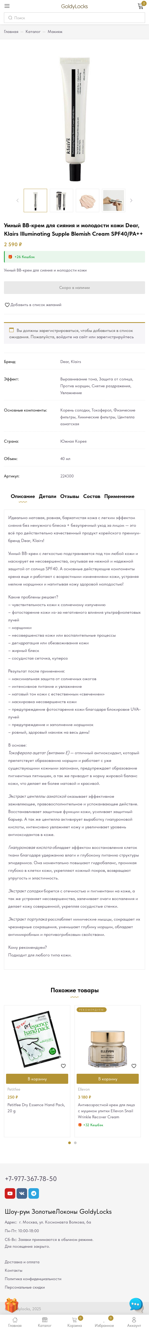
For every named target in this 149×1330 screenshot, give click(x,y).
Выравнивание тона (78, 378)
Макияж (55, 31)
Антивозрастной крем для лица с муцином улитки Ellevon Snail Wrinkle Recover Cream (106, 1110)
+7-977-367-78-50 (31, 1179)
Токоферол (101, 410)
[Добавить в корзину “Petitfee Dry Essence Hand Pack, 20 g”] (37, 1079)
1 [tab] (69, 1143)
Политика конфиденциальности (33, 1278)
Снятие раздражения (111, 385)
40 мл (65, 458)
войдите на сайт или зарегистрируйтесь (95, 336)
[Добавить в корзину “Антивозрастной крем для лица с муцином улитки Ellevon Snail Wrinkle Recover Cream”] (108, 1079)
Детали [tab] (47, 496)
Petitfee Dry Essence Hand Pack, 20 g (36, 1107)
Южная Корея (73, 441)
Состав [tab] (91, 496)
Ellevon (84, 1089)
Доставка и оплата (22, 1261)
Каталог (33, 31)
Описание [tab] (23, 496)
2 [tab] (75, 1143)
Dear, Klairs (70, 361)
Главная (11, 31)
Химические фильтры (96, 416)
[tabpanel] (37, 1071)
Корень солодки (75, 410)
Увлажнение (71, 392)
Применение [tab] (119, 496)
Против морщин (75, 385)
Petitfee (13, 1089)
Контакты (13, 1270)
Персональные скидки (25, 1287)
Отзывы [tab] (69, 496)
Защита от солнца (115, 378)
